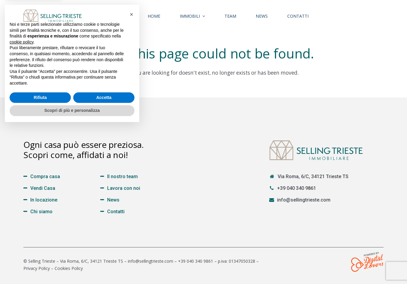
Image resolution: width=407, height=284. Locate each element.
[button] (131, 171)
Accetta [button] (104, 254)
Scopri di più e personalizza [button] (72, 267)
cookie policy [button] (21, 199)
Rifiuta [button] (40, 254)
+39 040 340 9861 (296, 188)
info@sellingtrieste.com (303, 200)
